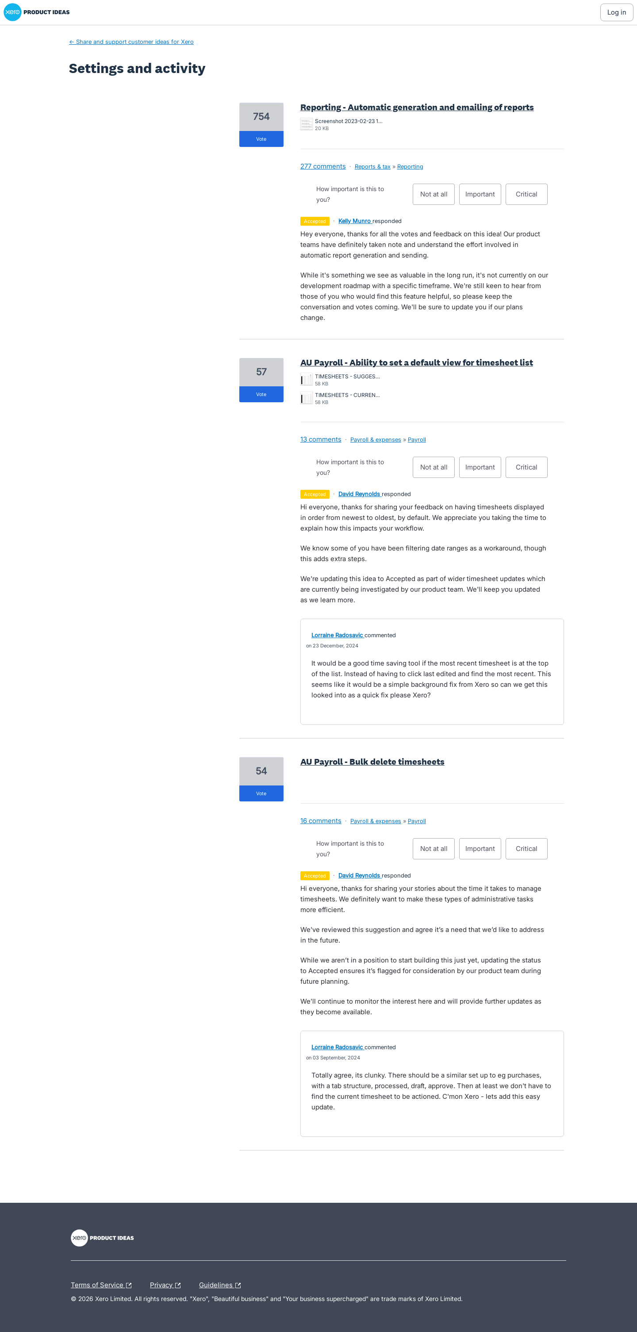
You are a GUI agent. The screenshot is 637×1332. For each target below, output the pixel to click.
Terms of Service (103, 1285)
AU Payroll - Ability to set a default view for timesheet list (416, 362)
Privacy (167, 1285)
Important (483, 197)
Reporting (410, 166)
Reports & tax (373, 166)
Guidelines (222, 1285)
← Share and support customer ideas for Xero (131, 41)
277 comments (323, 166)
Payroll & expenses (375, 439)
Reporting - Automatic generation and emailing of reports (417, 107)
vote (261, 139)
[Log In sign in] (616, 12)
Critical (532, 197)
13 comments (321, 439)
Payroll (417, 439)
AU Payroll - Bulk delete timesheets (372, 761)
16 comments (321, 820)
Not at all (437, 197)
